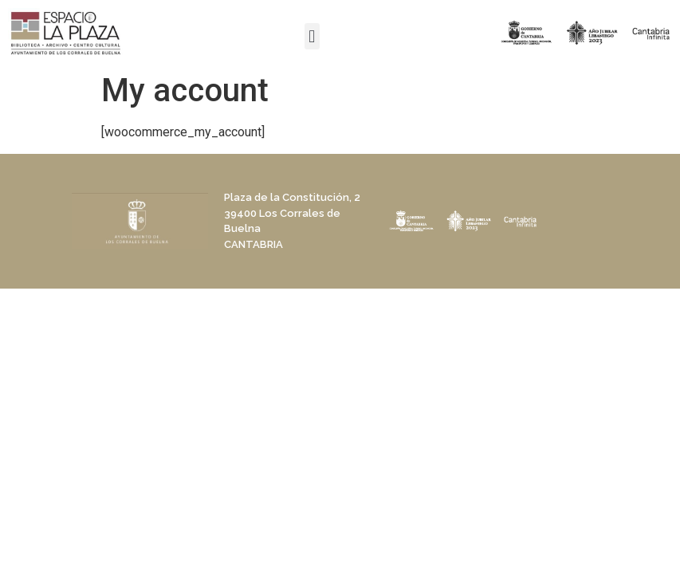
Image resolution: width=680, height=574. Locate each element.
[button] (312, 36)
